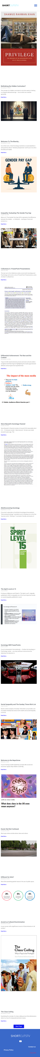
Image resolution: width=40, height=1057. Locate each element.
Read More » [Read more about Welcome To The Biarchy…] (4, 152)
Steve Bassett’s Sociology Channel (13, 424)
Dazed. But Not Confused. (10, 829)
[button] (35, 5)
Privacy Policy (8, 1050)
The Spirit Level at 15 (8, 589)
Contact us (32, 1047)
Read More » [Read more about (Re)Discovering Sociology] (4, 519)
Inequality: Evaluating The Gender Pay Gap (16, 213)
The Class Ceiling (7, 1012)
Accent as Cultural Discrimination (13, 922)
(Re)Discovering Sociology (10, 508)
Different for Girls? (7, 877)
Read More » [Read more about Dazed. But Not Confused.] (4, 836)
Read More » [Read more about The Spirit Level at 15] (4, 600)
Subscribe (33, 1053)
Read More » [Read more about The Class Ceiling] (4, 1021)
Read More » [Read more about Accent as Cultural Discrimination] (4, 931)
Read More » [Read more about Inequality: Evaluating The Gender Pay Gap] (4, 224)
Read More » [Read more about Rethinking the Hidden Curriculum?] (4, 97)
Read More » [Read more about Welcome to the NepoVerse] (4, 769)
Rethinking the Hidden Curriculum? (13, 86)
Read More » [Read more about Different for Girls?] (4, 884)
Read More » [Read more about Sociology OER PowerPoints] (4, 656)
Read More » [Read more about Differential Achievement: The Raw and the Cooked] (4, 368)
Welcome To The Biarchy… (10, 141)
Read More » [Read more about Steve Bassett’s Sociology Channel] (4, 435)
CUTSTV (20, 1036)
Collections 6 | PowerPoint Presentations (15, 269)
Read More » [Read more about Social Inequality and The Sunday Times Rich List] (4, 715)
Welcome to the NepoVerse (10, 760)
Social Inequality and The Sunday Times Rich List (18, 704)
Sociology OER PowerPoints (11, 645)
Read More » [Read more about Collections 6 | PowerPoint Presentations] (4, 279)
